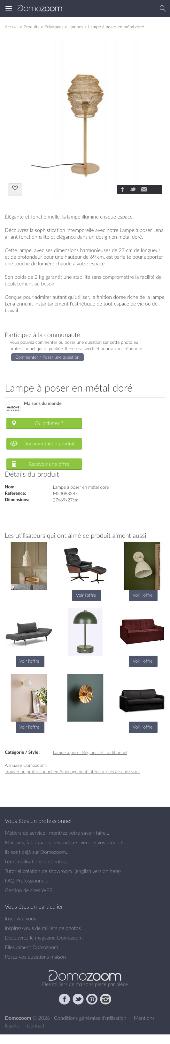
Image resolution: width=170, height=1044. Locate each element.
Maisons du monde (43, 403)
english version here (97, 871)
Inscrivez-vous (20, 918)
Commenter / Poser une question (47, 357)
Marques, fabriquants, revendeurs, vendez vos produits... (66, 842)
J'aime (15, 188)
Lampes (75, 27)
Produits (32, 27)
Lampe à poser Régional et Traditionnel (90, 752)
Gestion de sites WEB (29, 890)
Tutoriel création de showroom (38, 871)
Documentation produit (48, 443)
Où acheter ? (49, 423)
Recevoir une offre (49, 463)
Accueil (12, 27)
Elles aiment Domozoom (31, 947)
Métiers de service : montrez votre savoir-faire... (57, 832)
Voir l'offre (86, 595)
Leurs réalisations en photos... (37, 861)
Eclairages (53, 27)
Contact (36, 1025)
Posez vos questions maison (35, 956)
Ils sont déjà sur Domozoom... (37, 851)
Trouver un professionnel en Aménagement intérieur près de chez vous (72, 771)
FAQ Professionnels (26, 880)
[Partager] (122, 190)
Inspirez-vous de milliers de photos (43, 928)
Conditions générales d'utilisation (91, 1017)
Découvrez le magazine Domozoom (44, 937)
